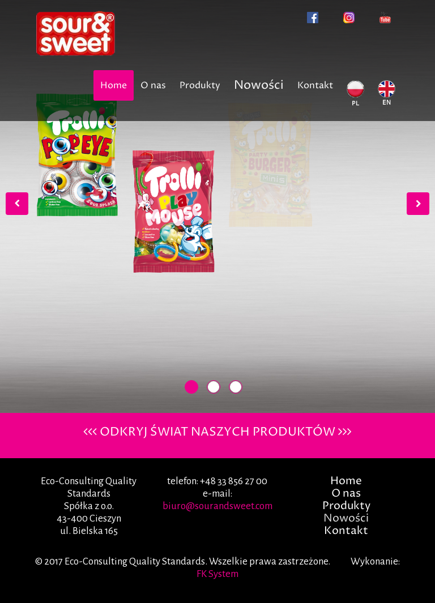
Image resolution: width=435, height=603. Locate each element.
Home (113, 85)
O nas (153, 85)
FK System (217, 573)
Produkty (200, 85)
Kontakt (315, 85)
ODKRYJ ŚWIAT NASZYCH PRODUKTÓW (217, 432)
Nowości (259, 85)
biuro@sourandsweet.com (217, 506)
